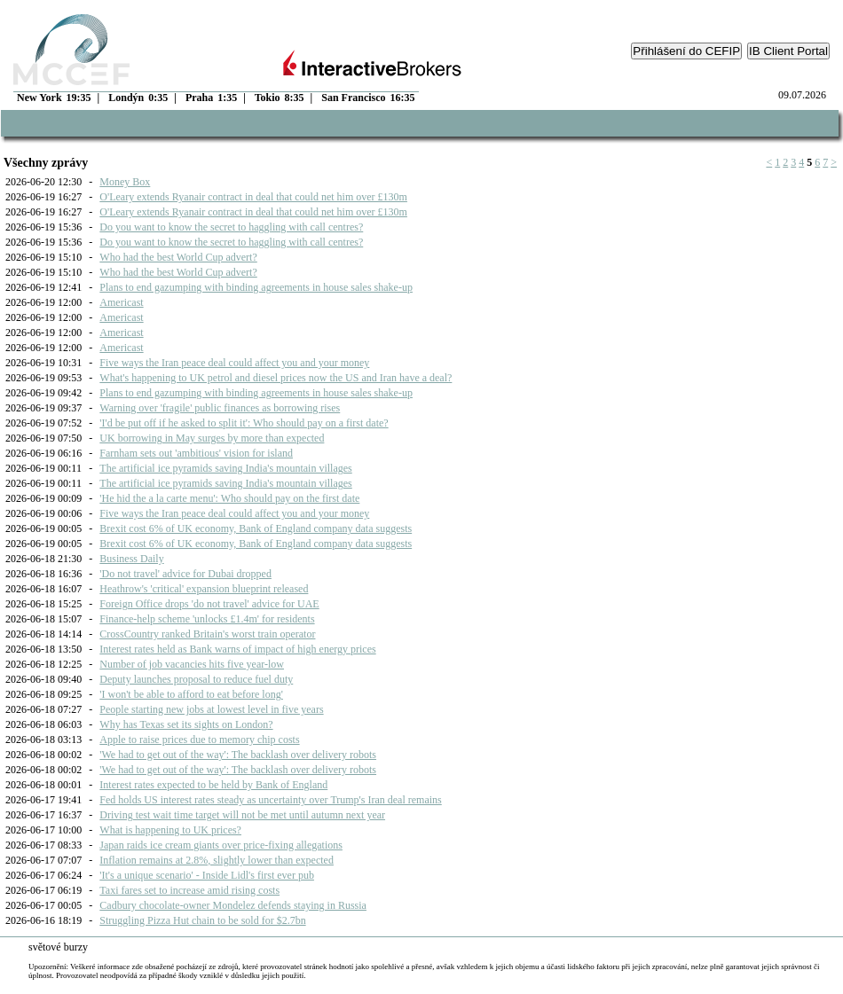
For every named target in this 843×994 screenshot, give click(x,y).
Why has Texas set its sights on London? (185, 724)
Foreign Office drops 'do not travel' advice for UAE (209, 604)
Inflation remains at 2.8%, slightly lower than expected (216, 860)
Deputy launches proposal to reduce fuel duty (196, 679)
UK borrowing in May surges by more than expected (211, 438)
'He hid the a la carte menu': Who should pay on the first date (229, 498)
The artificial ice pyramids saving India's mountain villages (225, 468)
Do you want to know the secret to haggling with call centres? (231, 227)
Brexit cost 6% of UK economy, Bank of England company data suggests (255, 528)
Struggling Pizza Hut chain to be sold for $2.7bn (202, 920)
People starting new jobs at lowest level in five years (211, 709)
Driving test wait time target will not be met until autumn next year (242, 815)
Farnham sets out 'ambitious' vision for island (196, 453)
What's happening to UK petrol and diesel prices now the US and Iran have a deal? (275, 378)
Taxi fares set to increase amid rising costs (189, 890)
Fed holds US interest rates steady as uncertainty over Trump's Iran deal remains (270, 800)
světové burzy (58, 947)
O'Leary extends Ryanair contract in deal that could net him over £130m (253, 197)
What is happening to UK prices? (170, 830)
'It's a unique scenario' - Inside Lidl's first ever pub (206, 875)
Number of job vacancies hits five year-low (191, 664)
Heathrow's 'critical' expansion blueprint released (203, 589)
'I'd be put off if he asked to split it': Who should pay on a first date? (243, 423)
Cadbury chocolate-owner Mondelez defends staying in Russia (232, 905)
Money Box (124, 182)
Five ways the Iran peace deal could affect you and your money (234, 362)
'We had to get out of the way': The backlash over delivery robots (237, 754)
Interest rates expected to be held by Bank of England (213, 785)
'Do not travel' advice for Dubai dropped (185, 573)
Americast (121, 302)
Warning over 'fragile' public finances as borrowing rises (219, 408)
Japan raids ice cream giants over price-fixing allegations (221, 845)
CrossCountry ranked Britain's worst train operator (207, 634)
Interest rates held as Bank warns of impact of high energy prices (237, 649)
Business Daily (131, 558)
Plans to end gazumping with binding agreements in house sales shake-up (256, 287)
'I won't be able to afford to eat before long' (191, 694)
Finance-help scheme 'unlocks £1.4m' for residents (206, 619)
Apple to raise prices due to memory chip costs (199, 739)
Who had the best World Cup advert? (177, 257)
